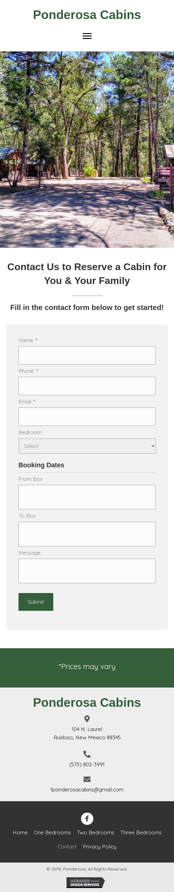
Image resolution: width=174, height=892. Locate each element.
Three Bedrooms (141, 832)
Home (20, 832)
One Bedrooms (52, 832)
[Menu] (87, 36)
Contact (67, 846)
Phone (28, 371)
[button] (87, 819)
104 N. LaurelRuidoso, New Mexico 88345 (87, 733)
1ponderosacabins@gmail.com (87, 789)
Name (27, 340)
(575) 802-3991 (87, 764)
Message (29, 552)
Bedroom (30, 432)
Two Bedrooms (95, 832)
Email (26, 401)
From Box (30, 479)
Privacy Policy (99, 846)
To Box (27, 515)
